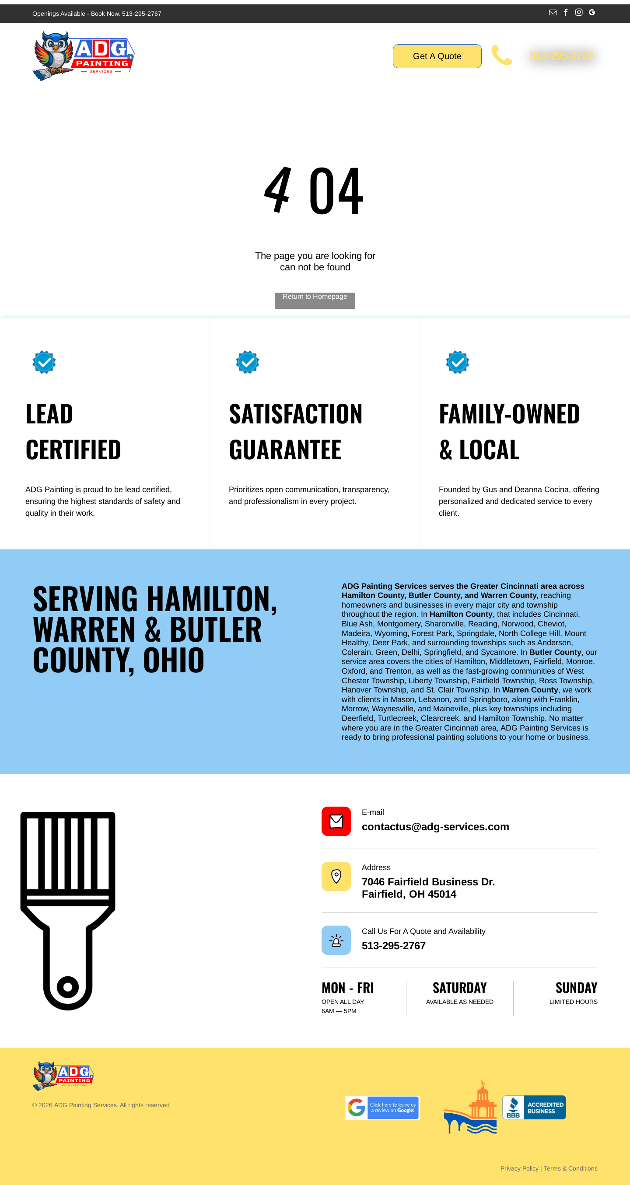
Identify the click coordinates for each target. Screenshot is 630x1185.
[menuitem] (177, 56)
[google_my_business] (592, 13)
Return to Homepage (315, 296)
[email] (552, 13)
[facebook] (565, 13)
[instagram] (579, 13)
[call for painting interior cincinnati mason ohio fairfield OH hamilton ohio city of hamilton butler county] (501, 66)
